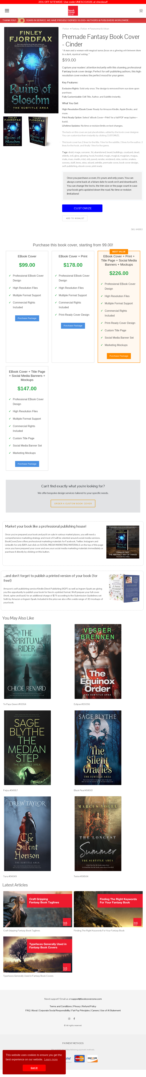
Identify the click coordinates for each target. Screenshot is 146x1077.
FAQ (27, 1017)
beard (109, 152)
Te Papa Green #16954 (14, 711)
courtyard (128, 152)
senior (124, 159)
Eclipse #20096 (82, 711)
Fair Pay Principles (81, 1017)
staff (73, 162)
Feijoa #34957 (10, 797)
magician (124, 155)
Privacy (77, 1013)
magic (107, 155)
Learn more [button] (51, 1059)
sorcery (66, 162)
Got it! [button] (34, 1068)
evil (71, 155)
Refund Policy (89, 1013)
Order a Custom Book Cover (73, 510)
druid (70, 152)
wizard (91, 162)
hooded (99, 155)
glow (76, 155)
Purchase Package (27, 319)
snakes (132, 159)
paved (94, 159)
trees (78, 162)
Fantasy (75, 28)
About (34, 1017)
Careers (95, 1017)
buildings (118, 152)
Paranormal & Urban (99, 28)
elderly (65, 155)
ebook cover (84, 166)
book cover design (128, 162)
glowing (84, 155)
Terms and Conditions (61, 1013)
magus (133, 155)
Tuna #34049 (10, 883)
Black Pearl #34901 (83, 797)
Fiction (66, 28)
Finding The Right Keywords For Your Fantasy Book (99, 937)
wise (84, 162)
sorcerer (85, 152)
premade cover (110, 162)
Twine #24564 (81, 883)
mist (83, 159)
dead (136, 152)
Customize (82, 208)
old (88, 159)
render (101, 159)
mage (77, 152)
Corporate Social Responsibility (54, 1017)
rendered (110, 159)
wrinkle (98, 162)
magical (115, 155)
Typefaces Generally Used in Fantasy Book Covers (28, 983)
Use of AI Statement (110, 1017)
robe (118, 159)
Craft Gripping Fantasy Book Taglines (21, 937)
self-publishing (69, 166)
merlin (77, 159)
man (70, 159)
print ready (97, 166)
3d (92, 152)
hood (91, 155)
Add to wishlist (74, 218)
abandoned (100, 152)
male (64, 159)
